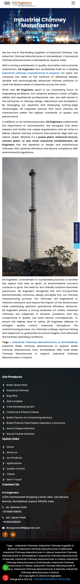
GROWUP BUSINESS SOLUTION (52, 579)
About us (12, 452)
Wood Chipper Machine (20, 428)
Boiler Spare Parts (17, 385)
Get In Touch (14, 479)
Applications (14, 463)
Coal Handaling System (20, 406)
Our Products (14, 457)
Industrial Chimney (18, 390)
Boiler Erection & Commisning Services (29, 417)
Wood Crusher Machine (20, 434)
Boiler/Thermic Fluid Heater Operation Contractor (36, 423)
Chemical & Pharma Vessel (23, 412)
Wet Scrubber (15, 401)
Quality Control (16, 468)
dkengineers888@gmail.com (23, 528)
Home (15, 32)
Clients (11, 474)
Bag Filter (12, 396)
